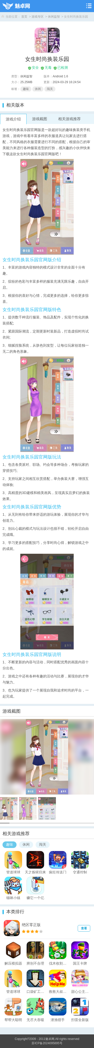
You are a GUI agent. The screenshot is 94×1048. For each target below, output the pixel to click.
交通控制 (80, 872)
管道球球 (13, 872)
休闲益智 (54, 16)
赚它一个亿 (35, 897)
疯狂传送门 (57, 872)
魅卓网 (49, 1039)
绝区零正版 (31, 925)
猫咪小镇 (13, 897)
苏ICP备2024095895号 (47, 1043)
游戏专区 (38, 16)
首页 (24, 16)
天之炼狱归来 (35, 872)
